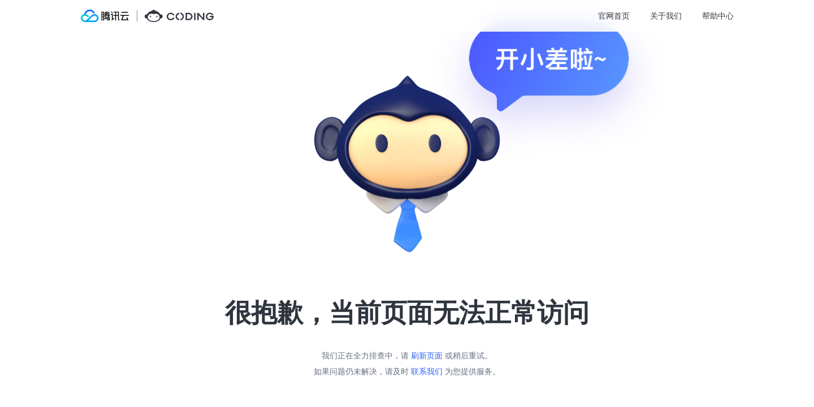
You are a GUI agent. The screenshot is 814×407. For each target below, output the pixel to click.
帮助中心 (718, 15)
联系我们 (427, 371)
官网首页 (614, 15)
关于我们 (666, 15)
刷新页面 (427, 355)
